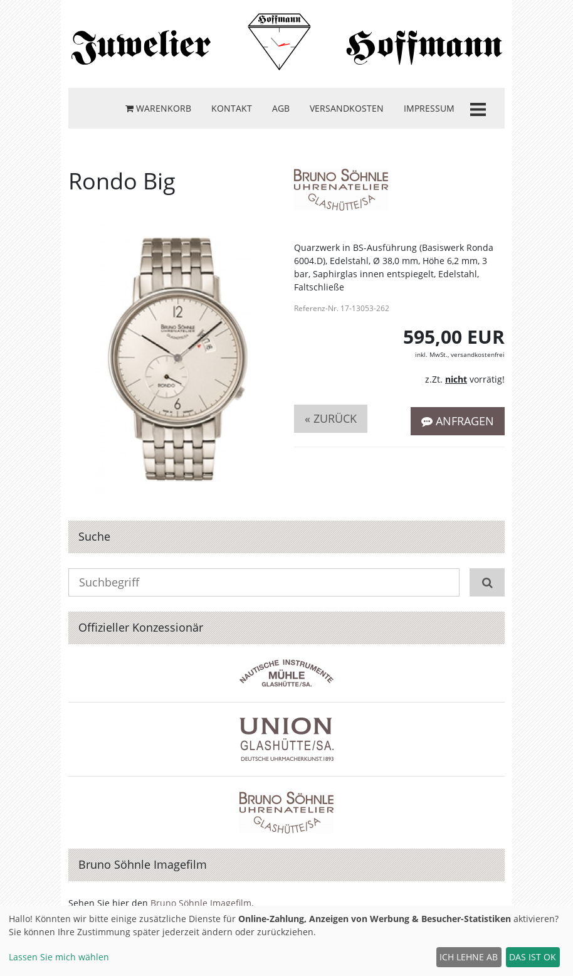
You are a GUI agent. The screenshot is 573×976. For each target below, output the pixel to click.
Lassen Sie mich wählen (59, 957)
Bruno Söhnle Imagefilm (200, 903)
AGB (281, 108)
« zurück (331, 418)
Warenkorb (158, 108)
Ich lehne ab (468, 957)
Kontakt (231, 108)
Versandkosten (347, 108)
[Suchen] (487, 582)
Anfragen (457, 420)
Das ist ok (532, 957)
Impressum (429, 108)
